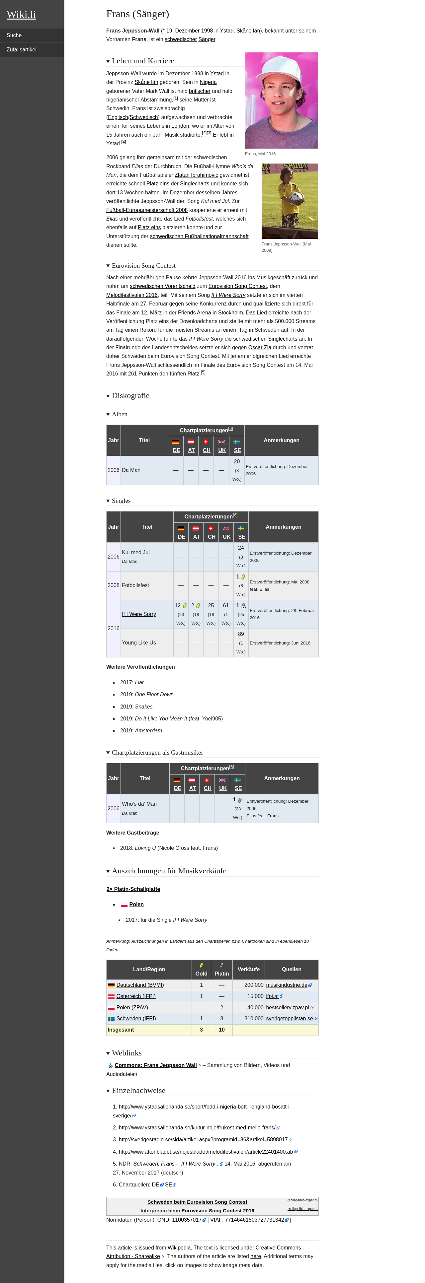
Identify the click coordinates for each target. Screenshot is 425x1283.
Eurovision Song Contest (238, 286)
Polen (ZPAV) (132, 1007)
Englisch (118, 117)
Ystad (226, 31)
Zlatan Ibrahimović (196, 175)
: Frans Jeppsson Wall (156, 1065)
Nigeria (208, 82)
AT (191, 450)
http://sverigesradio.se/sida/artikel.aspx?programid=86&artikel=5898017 (203, 1139)
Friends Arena (194, 312)
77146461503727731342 (254, 1220)
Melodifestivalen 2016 (132, 295)
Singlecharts (194, 183)
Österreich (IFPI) (136, 996)
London (180, 126)
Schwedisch (143, 117)
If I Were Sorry (229, 295)
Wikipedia (179, 1247)
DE (176, 450)
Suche (14, 35)
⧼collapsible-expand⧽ (303, 1200)
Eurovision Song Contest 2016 (217, 1210)
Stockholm (230, 312)
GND (163, 1220)
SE (237, 450)
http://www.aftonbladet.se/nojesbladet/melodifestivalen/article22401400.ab (206, 1152)
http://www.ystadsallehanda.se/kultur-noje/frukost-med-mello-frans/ (197, 1127)
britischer (200, 91)
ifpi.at (272, 996)
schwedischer (181, 39)
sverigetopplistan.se (289, 1018)
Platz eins (157, 183)
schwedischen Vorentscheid (162, 286)
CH (207, 450)
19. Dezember (183, 31)
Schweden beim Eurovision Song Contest (197, 1202)
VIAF (216, 1220)
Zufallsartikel (22, 49)
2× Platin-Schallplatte (133, 889)
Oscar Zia (259, 347)
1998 (207, 31)
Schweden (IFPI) (136, 1018)
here (255, 1256)
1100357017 (187, 1220)
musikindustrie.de (286, 985)
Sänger (207, 39)
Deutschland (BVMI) (140, 985)
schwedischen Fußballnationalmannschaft (199, 236)
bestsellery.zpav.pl (287, 1007)
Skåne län (248, 31)
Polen (136, 904)
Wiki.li (21, 14)
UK (222, 450)
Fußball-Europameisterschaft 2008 (147, 210)
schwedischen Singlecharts (265, 339)
